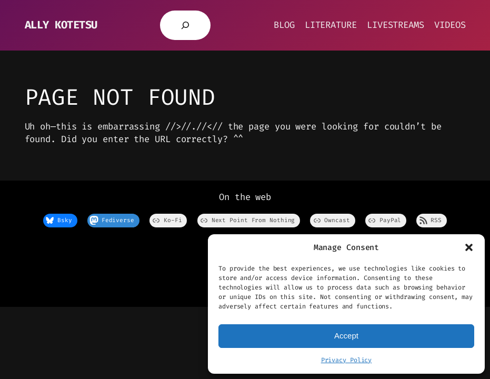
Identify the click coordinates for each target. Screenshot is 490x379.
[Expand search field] (185, 25)
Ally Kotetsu (61, 25)
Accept (346, 335)
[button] (469, 247)
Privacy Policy (346, 360)
